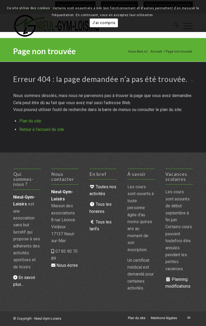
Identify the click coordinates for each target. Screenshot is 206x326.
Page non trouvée (44, 51)
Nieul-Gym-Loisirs (47, 318)
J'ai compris (104, 23)
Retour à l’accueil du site (41, 129)
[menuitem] (136, 318)
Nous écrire (64, 265)
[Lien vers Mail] (189, 318)
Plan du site (30, 120)
